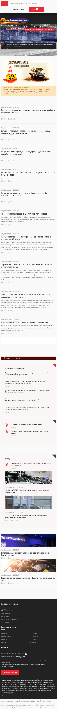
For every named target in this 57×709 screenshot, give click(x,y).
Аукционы (32, 642)
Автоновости (5, 633)
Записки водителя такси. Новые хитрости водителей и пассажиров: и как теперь (25, 295)
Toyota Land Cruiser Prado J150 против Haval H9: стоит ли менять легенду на (26, 265)
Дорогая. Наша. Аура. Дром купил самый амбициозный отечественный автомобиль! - (26, 516)
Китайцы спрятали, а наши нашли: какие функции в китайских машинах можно (28, 173)
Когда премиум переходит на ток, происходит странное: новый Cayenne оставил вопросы (27, 391)
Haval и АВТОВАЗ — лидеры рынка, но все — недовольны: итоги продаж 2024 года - (27, 491)
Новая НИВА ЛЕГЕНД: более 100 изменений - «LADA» (24, 322)
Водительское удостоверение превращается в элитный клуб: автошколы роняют (28, 111)
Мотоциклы (5, 622)
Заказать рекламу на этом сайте (39, 29)
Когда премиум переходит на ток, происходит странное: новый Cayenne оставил (26, 152)
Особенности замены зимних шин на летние (26, 424)
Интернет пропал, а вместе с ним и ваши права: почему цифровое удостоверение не (25, 132)
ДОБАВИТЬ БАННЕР (17, 28)
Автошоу (4, 639)
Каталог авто (6, 616)
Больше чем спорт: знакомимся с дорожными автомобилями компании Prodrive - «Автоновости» (30, 45)
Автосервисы (33, 636)
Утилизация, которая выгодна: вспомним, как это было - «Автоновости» (31, 464)
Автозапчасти (6, 636)
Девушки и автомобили (9, 619)
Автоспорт (32, 639)
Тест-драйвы (5, 613)
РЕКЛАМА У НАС (7, 610)
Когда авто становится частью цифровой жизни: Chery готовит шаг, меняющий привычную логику (27, 408)
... (1, 698)
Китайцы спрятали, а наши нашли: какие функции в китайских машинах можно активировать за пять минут (27, 399)
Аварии (4, 642)
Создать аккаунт (19, 9)
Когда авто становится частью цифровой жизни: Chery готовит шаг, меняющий (25, 194)
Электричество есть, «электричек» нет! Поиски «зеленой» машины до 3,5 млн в (27, 238)
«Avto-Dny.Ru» (24, 695)
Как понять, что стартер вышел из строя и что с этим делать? (29, 432)
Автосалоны (33, 633)
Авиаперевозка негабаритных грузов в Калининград (24, 214)
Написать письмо (10, 672)
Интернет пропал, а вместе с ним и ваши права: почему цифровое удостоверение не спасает (25, 382)
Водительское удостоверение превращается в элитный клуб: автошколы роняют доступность (26, 374)
